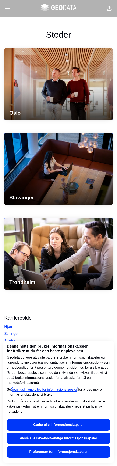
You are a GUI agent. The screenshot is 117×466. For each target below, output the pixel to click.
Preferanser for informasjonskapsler (58, 452)
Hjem (8, 327)
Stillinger (11, 333)
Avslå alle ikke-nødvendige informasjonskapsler (58, 438)
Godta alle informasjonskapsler (58, 425)
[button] (109, 8)
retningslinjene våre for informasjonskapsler (44, 389)
